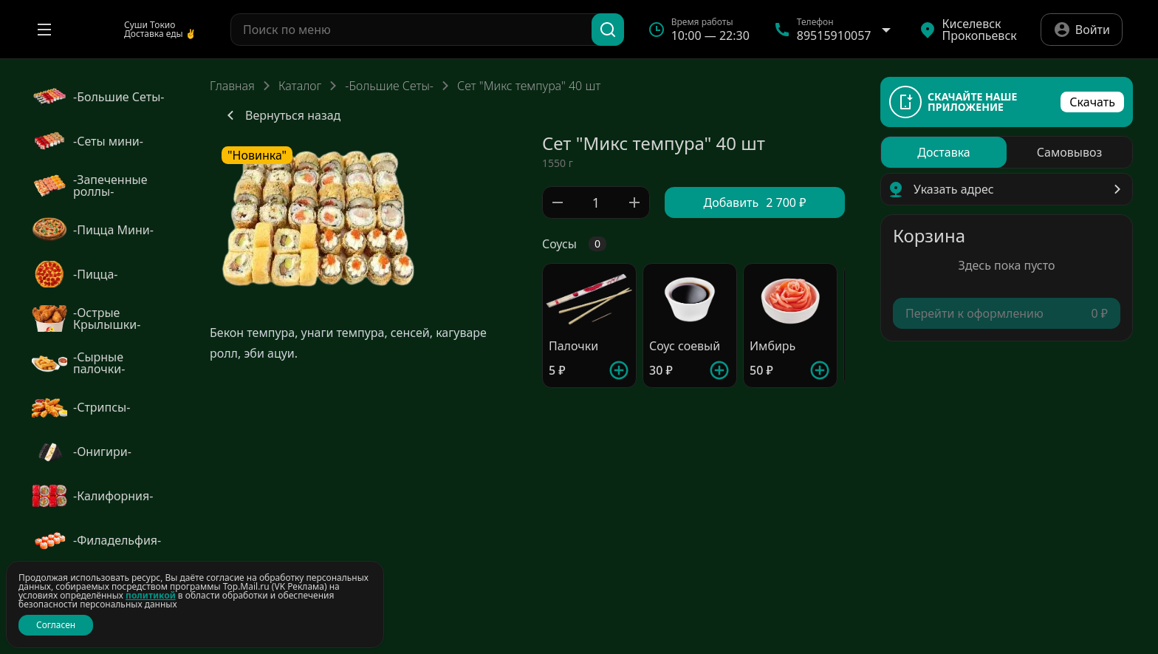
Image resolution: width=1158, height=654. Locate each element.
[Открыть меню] (44, 29)
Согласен (55, 625)
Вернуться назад (281, 115)
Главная (232, 86)
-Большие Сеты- (389, 86)
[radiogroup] (1006, 152)
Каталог (299, 86)
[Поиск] (608, 29)
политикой (151, 595)
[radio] (944, 152)
